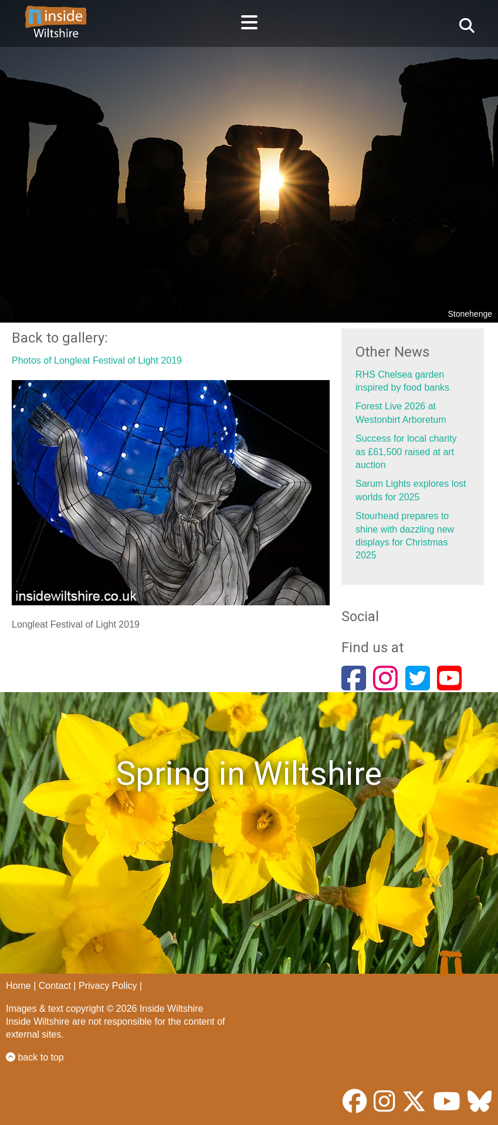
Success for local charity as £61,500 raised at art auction (406, 451)
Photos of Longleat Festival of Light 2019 (97, 360)
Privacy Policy (108, 986)
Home (18, 986)
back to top (35, 1057)
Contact (55, 986)
